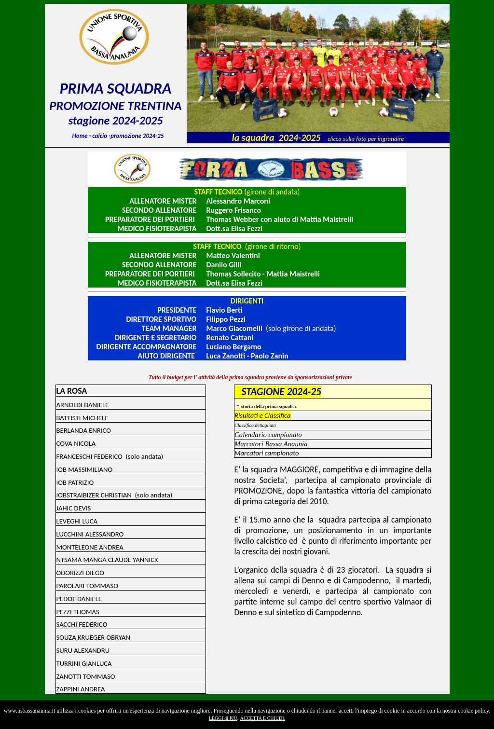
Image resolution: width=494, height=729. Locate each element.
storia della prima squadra (268, 406)
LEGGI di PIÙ (223, 718)
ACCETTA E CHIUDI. (262, 718)
